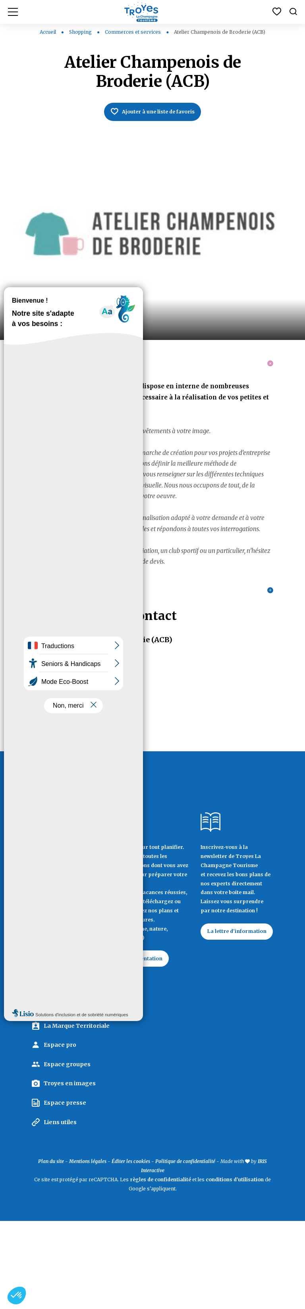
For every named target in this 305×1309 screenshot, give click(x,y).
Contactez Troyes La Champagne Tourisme (65, 1071)
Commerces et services (133, 32)
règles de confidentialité (160, 1268)
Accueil (48, 32)
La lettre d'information (228, 1013)
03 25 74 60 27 (52, 755)
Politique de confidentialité (185, 1249)
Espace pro (60, 1132)
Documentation (147, 1035)
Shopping (81, 32)
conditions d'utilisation (235, 1268)
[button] (16, 1295)
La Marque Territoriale (77, 1113)
